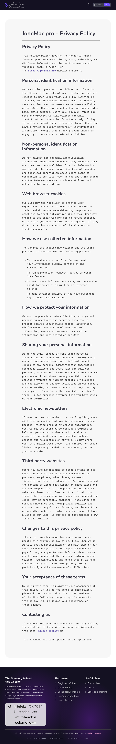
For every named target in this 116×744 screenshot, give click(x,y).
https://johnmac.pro (42, 70)
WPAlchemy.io (94, 733)
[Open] (88, 5)
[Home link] (14, 5)
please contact (48, 631)
